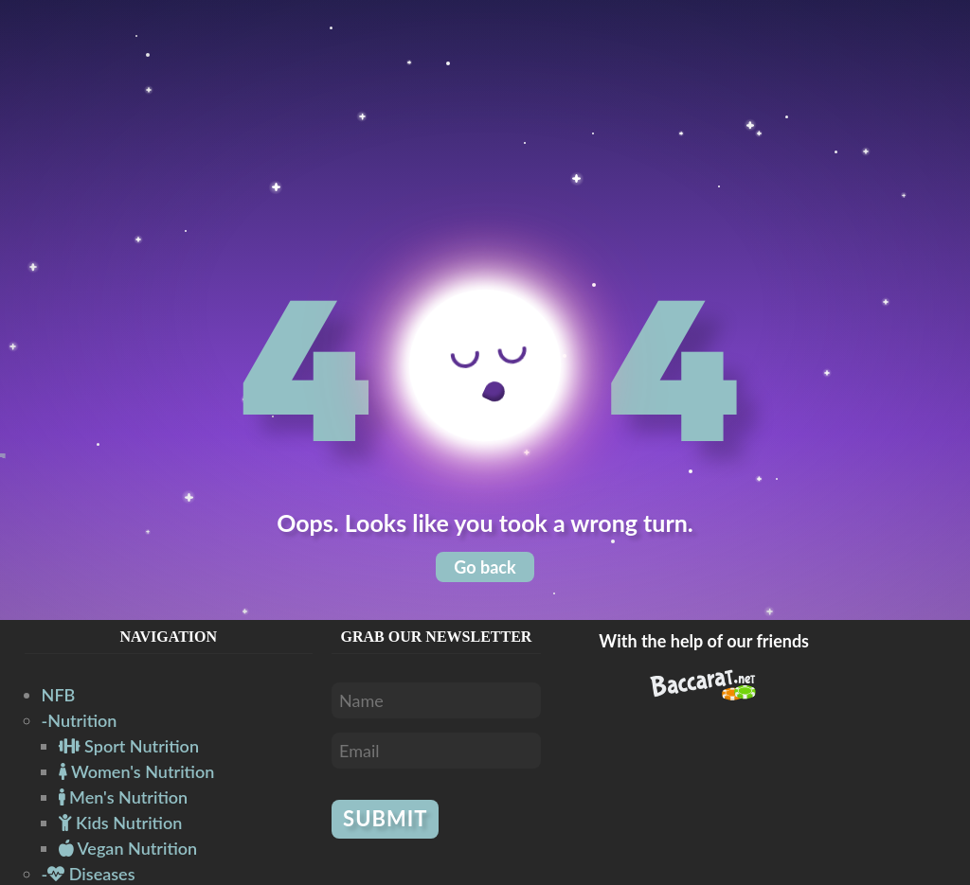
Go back (484, 567)
